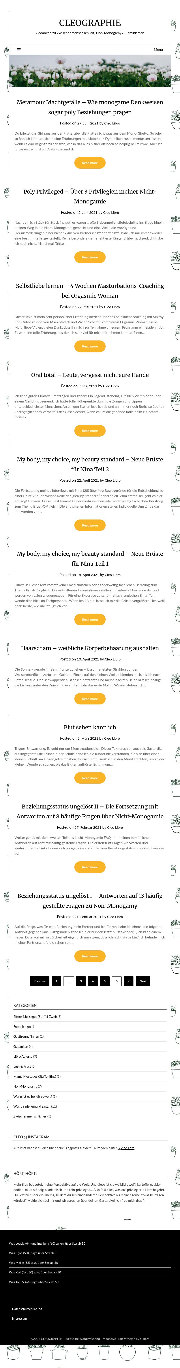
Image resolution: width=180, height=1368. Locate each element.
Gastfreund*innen (26, 1059)
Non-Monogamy (25, 1109)
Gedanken (20, 1070)
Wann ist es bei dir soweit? (32, 1119)
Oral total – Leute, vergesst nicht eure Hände (89, 375)
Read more (90, 163)
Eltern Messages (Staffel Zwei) (35, 1040)
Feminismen (22, 1050)
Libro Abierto (22, 1079)
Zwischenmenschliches (30, 1139)
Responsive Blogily (113, 1362)
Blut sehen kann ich (90, 739)
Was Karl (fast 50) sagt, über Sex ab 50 (35, 1295)
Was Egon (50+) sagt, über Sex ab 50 (33, 1276)
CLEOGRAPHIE (90, 22)
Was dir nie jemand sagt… (32, 1129)
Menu (158, 49)
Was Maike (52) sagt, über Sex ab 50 (33, 1286)
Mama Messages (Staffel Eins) (34, 1099)
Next (143, 1004)
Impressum (19, 1341)
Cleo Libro (112, 123)
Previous (39, 1004)
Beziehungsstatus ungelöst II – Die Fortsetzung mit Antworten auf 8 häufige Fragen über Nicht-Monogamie (90, 828)
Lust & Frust (22, 1089)
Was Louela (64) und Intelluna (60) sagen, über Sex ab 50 (47, 1266)
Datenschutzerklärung (27, 1332)
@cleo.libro (126, 1171)
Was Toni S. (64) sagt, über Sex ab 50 (33, 1305)
